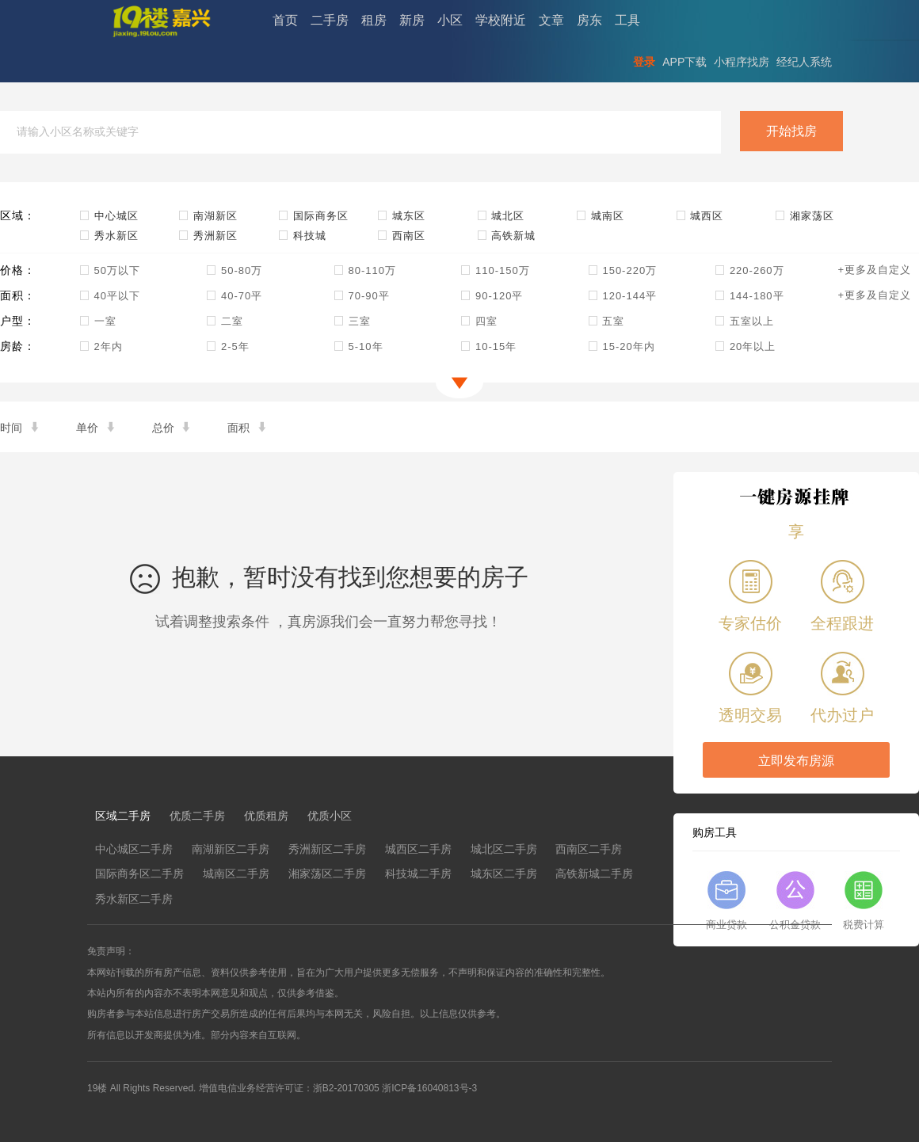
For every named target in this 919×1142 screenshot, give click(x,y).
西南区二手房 (588, 849)
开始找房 (791, 131)
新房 (412, 20)
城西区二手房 (418, 849)
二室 (224, 321)
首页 (285, 20)
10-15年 (488, 346)
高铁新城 (506, 236)
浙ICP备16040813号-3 (429, 1088)
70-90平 (362, 296)
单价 (96, 427)
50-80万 (234, 270)
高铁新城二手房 (594, 873)
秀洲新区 (208, 236)
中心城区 (109, 216)
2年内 (101, 346)
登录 (644, 61)
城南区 (600, 216)
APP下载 (684, 61)
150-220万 (622, 270)
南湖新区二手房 (230, 849)
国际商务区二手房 (139, 873)
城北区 (501, 216)
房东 (589, 20)
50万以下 (109, 270)
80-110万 (365, 270)
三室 (352, 321)
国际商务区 (313, 216)
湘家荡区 (804, 216)
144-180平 (749, 296)
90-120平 (491, 296)
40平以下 (109, 296)
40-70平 (234, 296)
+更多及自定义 (874, 270)
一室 (97, 321)
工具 (627, 20)
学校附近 (500, 20)
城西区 (700, 216)
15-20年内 (621, 346)
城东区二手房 (504, 873)
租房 (374, 20)
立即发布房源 (796, 760)
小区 (450, 20)
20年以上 (745, 346)
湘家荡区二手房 (327, 873)
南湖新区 (208, 216)
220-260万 (749, 270)
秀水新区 (109, 236)
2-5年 (227, 346)
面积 (248, 427)
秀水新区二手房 (134, 899)
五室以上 (744, 321)
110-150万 (494, 270)
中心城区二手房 (134, 849)
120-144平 (622, 296)
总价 (172, 427)
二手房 (330, 20)
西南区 (401, 236)
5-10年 (358, 346)
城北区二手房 (504, 849)
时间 (20, 427)
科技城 (302, 236)
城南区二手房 (236, 873)
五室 (606, 321)
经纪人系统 (804, 61)
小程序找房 (741, 61)
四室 (479, 321)
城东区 (401, 216)
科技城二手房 (418, 873)
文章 (551, 20)
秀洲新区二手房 (327, 849)
